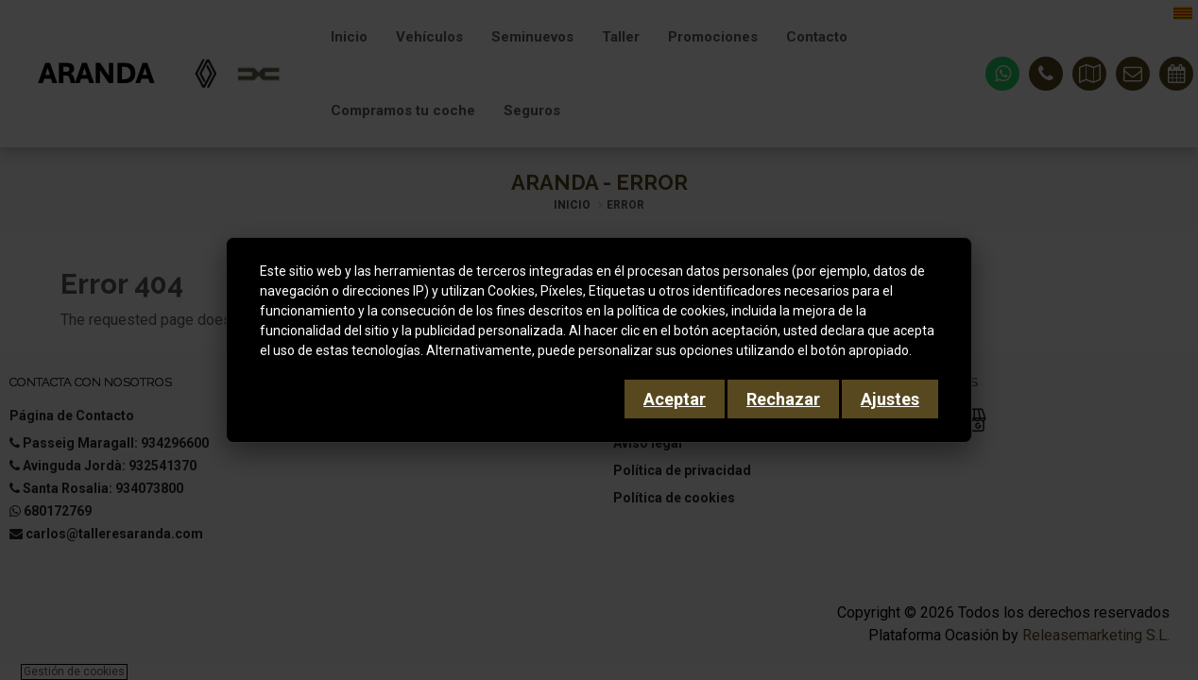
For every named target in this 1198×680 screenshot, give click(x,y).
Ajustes (890, 399)
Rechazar (783, 399)
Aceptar (674, 399)
